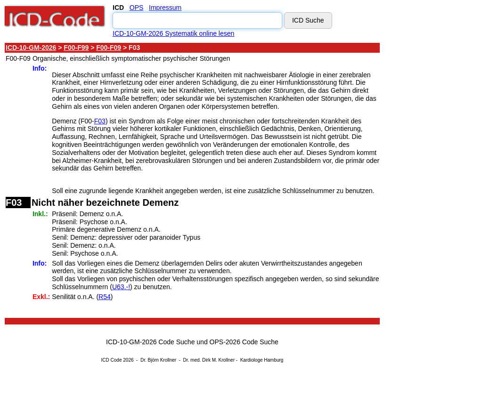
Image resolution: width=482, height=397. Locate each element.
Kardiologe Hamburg (262, 360)
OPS (137, 7)
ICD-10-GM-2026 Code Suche (150, 342)
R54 (104, 296)
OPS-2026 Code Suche (244, 342)
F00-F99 (76, 47)
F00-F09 (108, 47)
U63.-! (121, 287)
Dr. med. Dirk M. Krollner (209, 360)
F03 (100, 121)
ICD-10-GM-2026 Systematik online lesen (173, 33)
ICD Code (111, 360)
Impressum (165, 7)
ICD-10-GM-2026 (31, 47)
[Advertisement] (424, 183)
